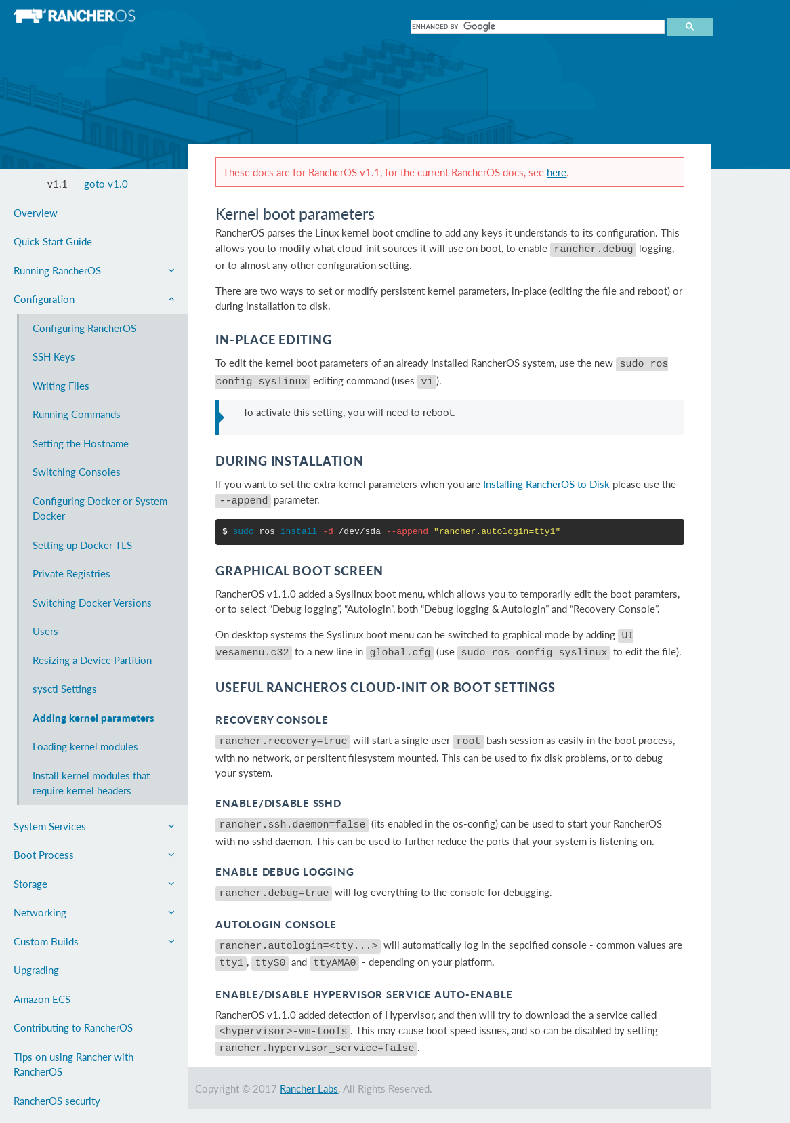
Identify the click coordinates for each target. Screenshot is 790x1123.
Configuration (94, 298)
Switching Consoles (77, 472)
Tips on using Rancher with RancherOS (73, 1064)
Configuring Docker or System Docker (100, 509)
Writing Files (61, 386)
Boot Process (94, 854)
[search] (536, 27)
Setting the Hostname (81, 443)
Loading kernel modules (85, 746)
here (556, 172)
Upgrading (36, 970)
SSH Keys (54, 356)
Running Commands (77, 414)
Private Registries (71, 573)
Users (45, 631)
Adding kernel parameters (93, 718)
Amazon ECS (42, 999)
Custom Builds (94, 941)
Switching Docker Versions (92, 602)
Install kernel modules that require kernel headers (91, 783)
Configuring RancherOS (84, 328)
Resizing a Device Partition (92, 660)
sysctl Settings (65, 688)
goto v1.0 (106, 184)
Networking (94, 912)
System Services (94, 826)
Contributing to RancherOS (73, 1027)
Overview (36, 213)
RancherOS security (57, 1101)
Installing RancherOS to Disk (546, 478)
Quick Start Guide (53, 241)
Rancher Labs (309, 1062)
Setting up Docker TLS (82, 545)
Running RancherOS (94, 270)
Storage (94, 883)
